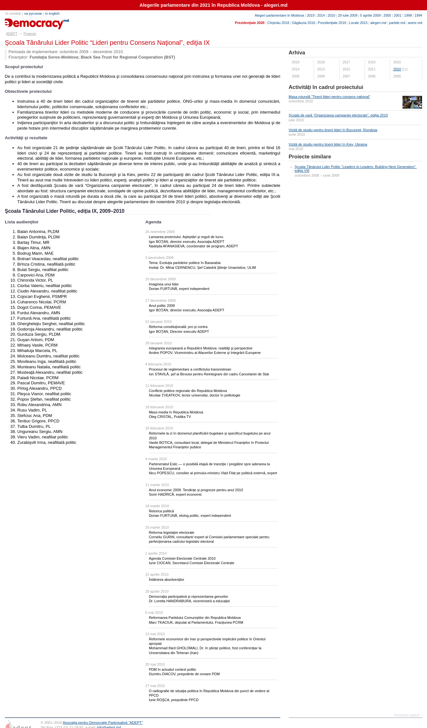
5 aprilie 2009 (370, 15)
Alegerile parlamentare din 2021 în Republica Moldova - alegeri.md (214, 5)
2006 (372, 76)
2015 (397, 62)
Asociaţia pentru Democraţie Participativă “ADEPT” (103, 722)
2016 (372, 62)
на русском (33, 13)
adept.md (18, 22)
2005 (387, 15)
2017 (346, 62)
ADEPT (12, 34)
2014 (321, 15)
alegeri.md (378, 23)
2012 (346, 69)
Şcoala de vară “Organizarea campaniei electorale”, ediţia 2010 (338, 115)
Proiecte (30, 34)
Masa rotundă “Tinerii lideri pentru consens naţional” (329, 97)
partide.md (397, 23)
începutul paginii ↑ (408, 715)
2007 (346, 76)
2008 (321, 76)
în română (13, 13)
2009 (296, 76)
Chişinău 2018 (278, 23)
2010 (331, 15)
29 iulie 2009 (347, 15)
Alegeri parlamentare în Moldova (279, 15)
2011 (372, 69)
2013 (321, 69)
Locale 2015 (358, 23)
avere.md (415, 23)
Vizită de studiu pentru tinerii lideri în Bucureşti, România (333, 130)
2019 (311, 15)
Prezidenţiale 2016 (332, 23)
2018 (321, 62)
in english (52, 13)
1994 (418, 15)
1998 (408, 15)
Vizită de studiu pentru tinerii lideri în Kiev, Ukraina (328, 144)
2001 (397, 15)
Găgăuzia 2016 (303, 23)
